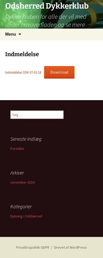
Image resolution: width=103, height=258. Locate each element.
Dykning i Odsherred (26, 216)
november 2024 (22, 182)
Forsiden (17, 148)
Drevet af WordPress (70, 247)
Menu (10, 34)
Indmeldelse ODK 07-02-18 (23, 72)
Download (59, 72)
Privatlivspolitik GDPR (32, 247)
